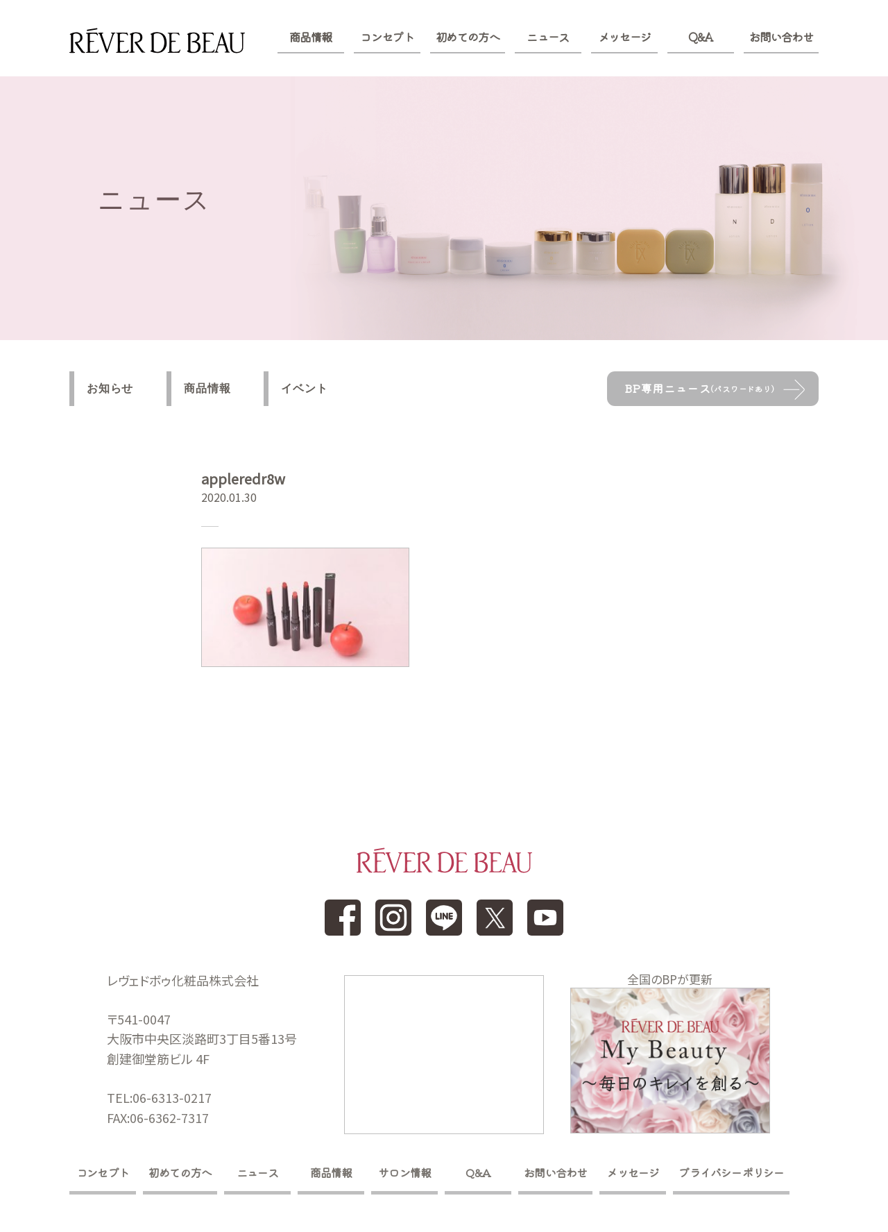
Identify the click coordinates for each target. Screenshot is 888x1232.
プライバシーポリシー (731, 1172)
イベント (304, 388)
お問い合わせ (781, 36)
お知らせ (110, 388)
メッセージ (624, 36)
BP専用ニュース (699, 388)
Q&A (700, 36)
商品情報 (310, 36)
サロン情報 (404, 1172)
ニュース (548, 36)
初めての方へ (468, 36)
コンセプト (386, 36)
